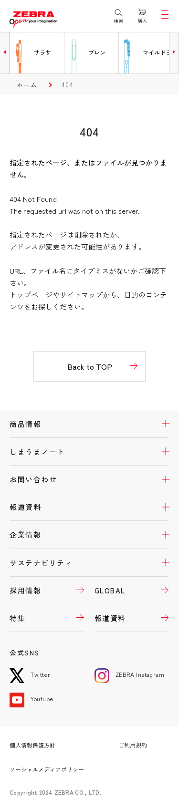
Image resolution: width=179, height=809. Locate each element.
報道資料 (25, 507)
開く (159, 423)
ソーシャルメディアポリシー (47, 769)
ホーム (27, 84)
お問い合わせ (33, 479)
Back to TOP (89, 366)
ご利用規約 (132, 745)
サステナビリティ (41, 563)
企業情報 (25, 534)
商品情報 (25, 424)
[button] (5, 52)
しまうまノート (37, 451)
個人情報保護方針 (32, 745)
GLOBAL (110, 590)
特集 (17, 618)
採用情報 (25, 590)
